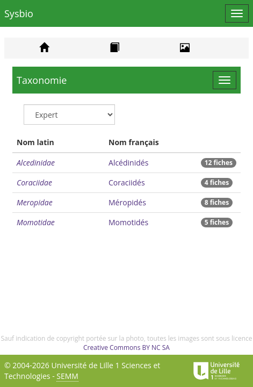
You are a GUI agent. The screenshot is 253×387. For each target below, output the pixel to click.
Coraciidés (127, 182)
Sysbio (18, 13)
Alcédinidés (128, 162)
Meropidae (35, 202)
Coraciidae (34, 182)
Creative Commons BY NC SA (126, 347)
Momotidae (36, 222)
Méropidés (127, 202)
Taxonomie (42, 80)
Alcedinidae (36, 162)
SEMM (67, 376)
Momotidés (128, 222)
